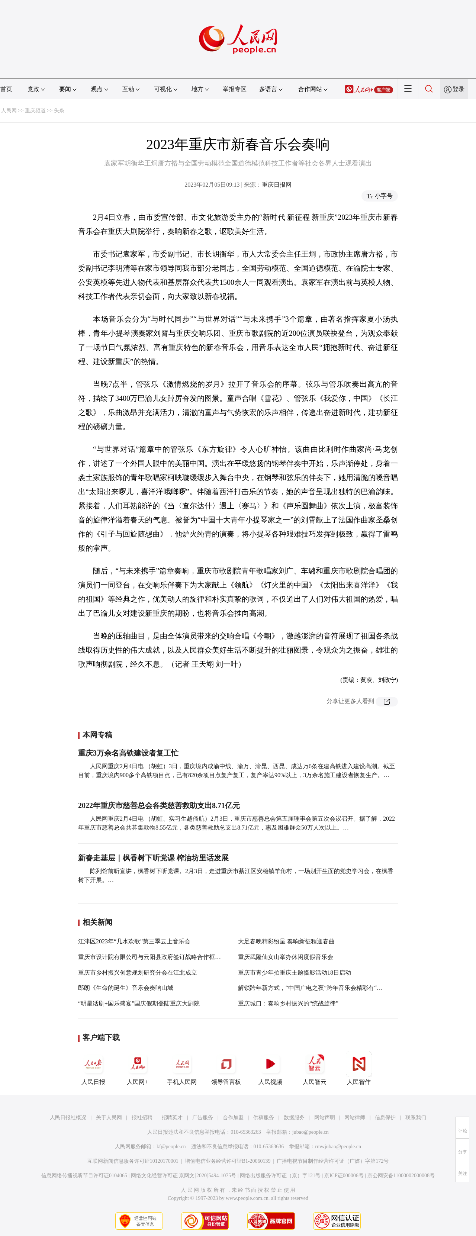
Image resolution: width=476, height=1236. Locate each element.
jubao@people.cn (310, 1132)
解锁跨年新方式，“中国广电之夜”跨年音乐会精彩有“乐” (311, 988)
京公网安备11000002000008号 (401, 1175)
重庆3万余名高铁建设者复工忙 (128, 753)
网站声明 (324, 1117)
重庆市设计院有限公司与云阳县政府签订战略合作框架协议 (155, 957)
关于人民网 (109, 1117)
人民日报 (93, 1068)
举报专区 (235, 89)
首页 (6, 89)
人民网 (9, 110)
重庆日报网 (277, 184)
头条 (59, 110)
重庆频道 (35, 110)
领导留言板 (226, 1068)
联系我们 (415, 1117)
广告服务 (202, 1117)
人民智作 (359, 1068)
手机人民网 (182, 1068)
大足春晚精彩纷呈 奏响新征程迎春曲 (286, 941)
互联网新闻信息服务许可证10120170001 (132, 1161)
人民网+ (138, 1068)
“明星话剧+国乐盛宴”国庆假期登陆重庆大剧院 (139, 1003)
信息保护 (385, 1117)
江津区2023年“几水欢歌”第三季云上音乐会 (134, 941)
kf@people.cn (171, 1146)
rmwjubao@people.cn (338, 1146)
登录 (458, 89)
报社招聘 (142, 1117)
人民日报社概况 (68, 1117)
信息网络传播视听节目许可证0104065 (84, 1175)
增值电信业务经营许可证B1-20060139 (228, 1161)
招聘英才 (172, 1117)
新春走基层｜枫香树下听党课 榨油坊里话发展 (153, 858)
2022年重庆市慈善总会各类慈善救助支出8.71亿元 (159, 805)
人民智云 (315, 1068)
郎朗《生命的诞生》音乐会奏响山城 (125, 988)
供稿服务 (263, 1117)
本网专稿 (97, 735)
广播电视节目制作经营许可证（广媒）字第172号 (333, 1161)
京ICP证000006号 (344, 1175)
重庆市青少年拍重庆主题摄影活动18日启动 (294, 972)
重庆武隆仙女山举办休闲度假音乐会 (285, 957)
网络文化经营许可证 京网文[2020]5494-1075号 (184, 1175)
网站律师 (354, 1117)
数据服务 (294, 1117)
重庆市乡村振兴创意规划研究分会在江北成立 (137, 972)
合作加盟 (233, 1117)
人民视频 (270, 1068)
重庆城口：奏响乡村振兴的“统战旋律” (288, 1003)
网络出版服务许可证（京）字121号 (280, 1175)
